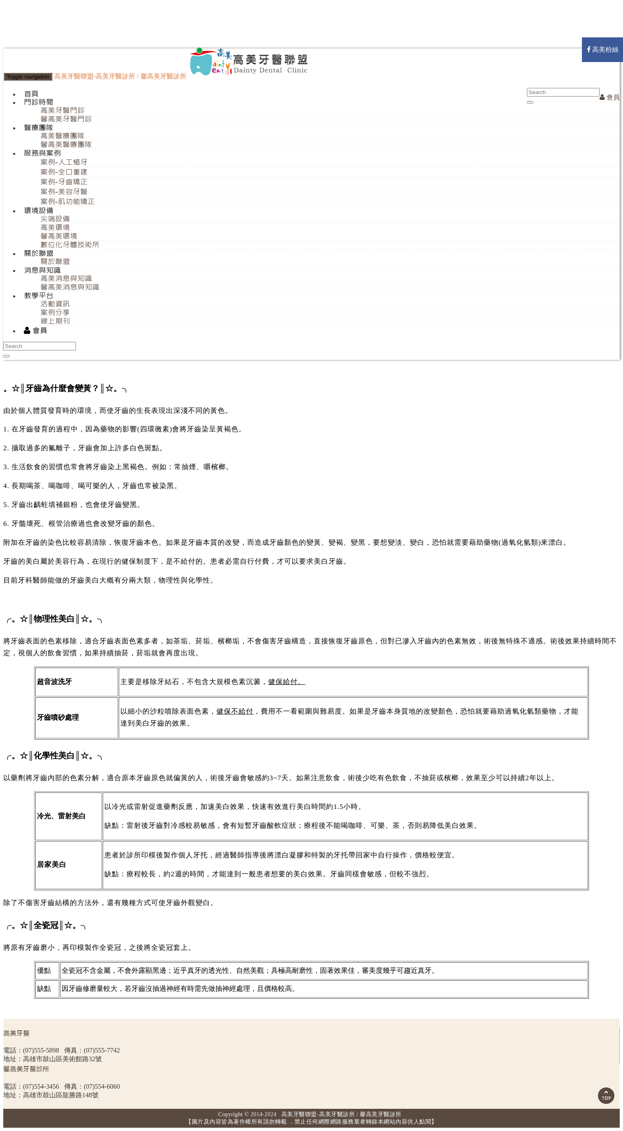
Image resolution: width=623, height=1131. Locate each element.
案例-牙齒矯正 (63, 182)
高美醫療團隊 (62, 136)
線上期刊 (55, 321)
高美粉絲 (602, 49)
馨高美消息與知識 (69, 287)
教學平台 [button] (38, 296)
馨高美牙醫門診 (66, 119)
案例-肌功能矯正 (67, 202)
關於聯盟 (55, 262)
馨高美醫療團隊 (66, 145)
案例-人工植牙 (63, 162)
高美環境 (55, 227)
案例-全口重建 (63, 172)
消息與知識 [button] (42, 270)
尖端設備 (55, 219)
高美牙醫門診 (62, 110)
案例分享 (55, 313)
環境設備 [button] (38, 211)
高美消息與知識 (66, 278)
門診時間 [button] (38, 102)
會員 (610, 97)
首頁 (31, 94)
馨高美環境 (58, 236)
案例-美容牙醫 (63, 192)
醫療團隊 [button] (38, 128)
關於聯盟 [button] (38, 253)
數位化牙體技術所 (69, 245)
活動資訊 (55, 304)
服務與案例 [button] (42, 153)
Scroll (606, 1095)
